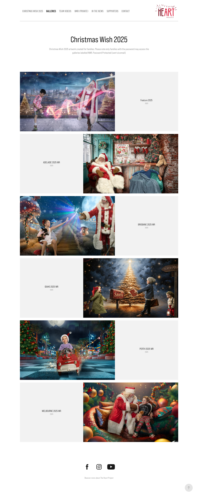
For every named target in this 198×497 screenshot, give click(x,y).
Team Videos (65, 11)
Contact (125, 11)
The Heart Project (106, 478)
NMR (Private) (81, 11)
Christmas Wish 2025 (32, 11)
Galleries (51, 11)
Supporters (112, 11)
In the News (97, 11)
